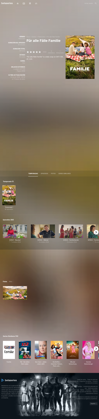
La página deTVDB (19, 69)
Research (95, 390)
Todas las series (81, 379)
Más (10, 281)
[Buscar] (96, 3)
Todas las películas (92, 379)
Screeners (88, 390)
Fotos (53, 173)
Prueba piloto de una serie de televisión (80, 391)
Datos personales (93, 388)
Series (34, 37)
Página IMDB (21, 71)
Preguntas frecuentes (85, 381)
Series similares (64, 173)
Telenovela (41, 37)
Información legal (71, 386)
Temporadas (33, 173)
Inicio (28, 37)
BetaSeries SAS (74, 390)
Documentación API (73, 381)
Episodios (44, 173)
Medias (82, 390)
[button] (15, 293)
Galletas (80, 386)
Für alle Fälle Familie (53, 37)
